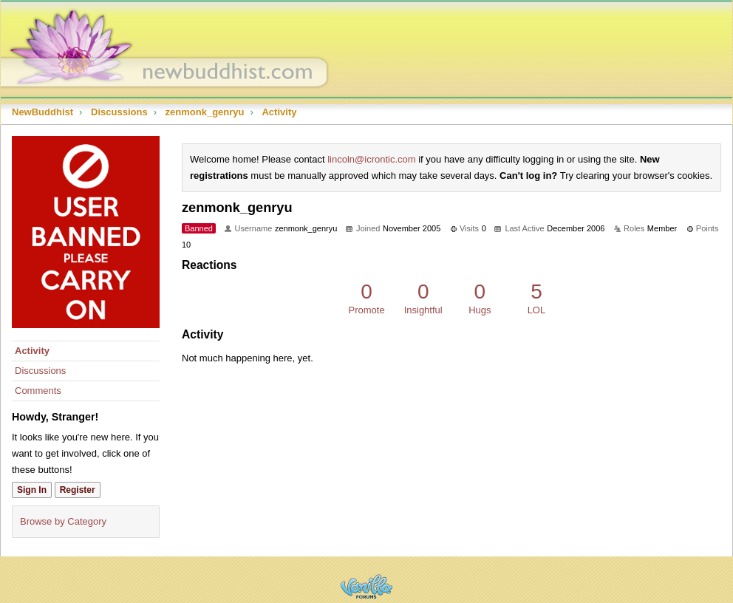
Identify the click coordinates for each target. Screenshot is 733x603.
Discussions (40, 370)
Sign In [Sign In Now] (32, 490)
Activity (32, 350)
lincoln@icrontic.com (371, 159)
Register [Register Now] (77, 490)
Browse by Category (63, 521)
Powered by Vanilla (366, 586)
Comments (38, 390)
